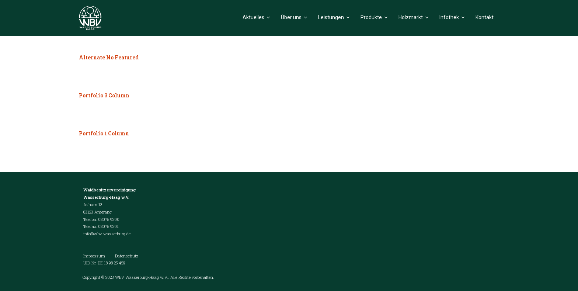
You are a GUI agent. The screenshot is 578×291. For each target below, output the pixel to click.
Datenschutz (126, 256)
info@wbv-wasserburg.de (106, 233)
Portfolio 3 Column (104, 95)
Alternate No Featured (109, 57)
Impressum (94, 256)
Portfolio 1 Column (104, 133)
